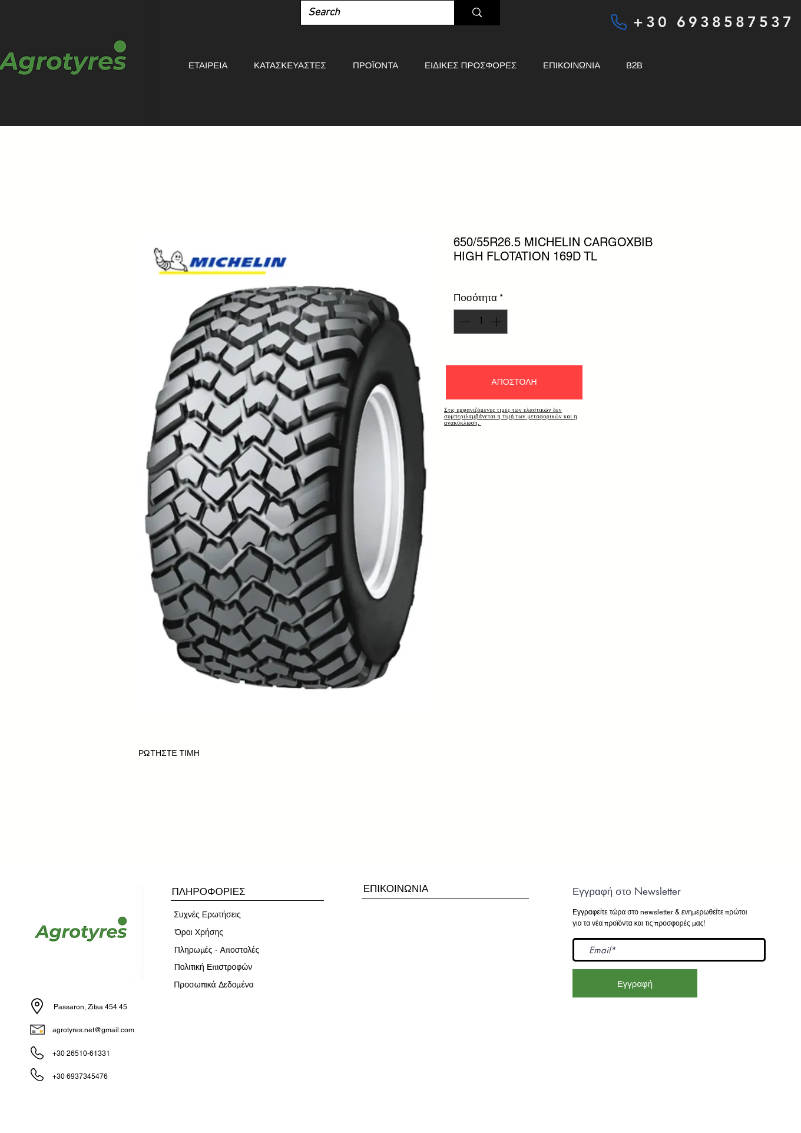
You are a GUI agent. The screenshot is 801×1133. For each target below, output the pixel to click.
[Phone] (618, 22)
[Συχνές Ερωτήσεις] (207, 915)
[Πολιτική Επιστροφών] (213, 967)
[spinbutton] (481, 321)
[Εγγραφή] (634, 983)
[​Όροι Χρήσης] (199, 932)
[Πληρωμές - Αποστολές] (217, 950)
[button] (514, 382)
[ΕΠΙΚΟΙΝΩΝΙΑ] (396, 889)
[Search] (368, 13)
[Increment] (498, 321)
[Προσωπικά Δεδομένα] (214, 985)
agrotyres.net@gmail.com (93, 1030)
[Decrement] (464, 321)
